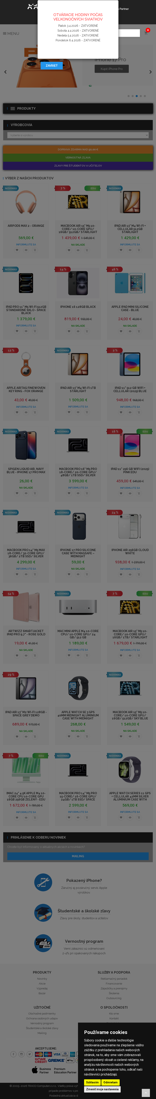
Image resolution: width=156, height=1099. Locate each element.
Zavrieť (52, 65)
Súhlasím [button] (92, 1082)
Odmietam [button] (110, 1082)
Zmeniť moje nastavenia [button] (102, 1089)
